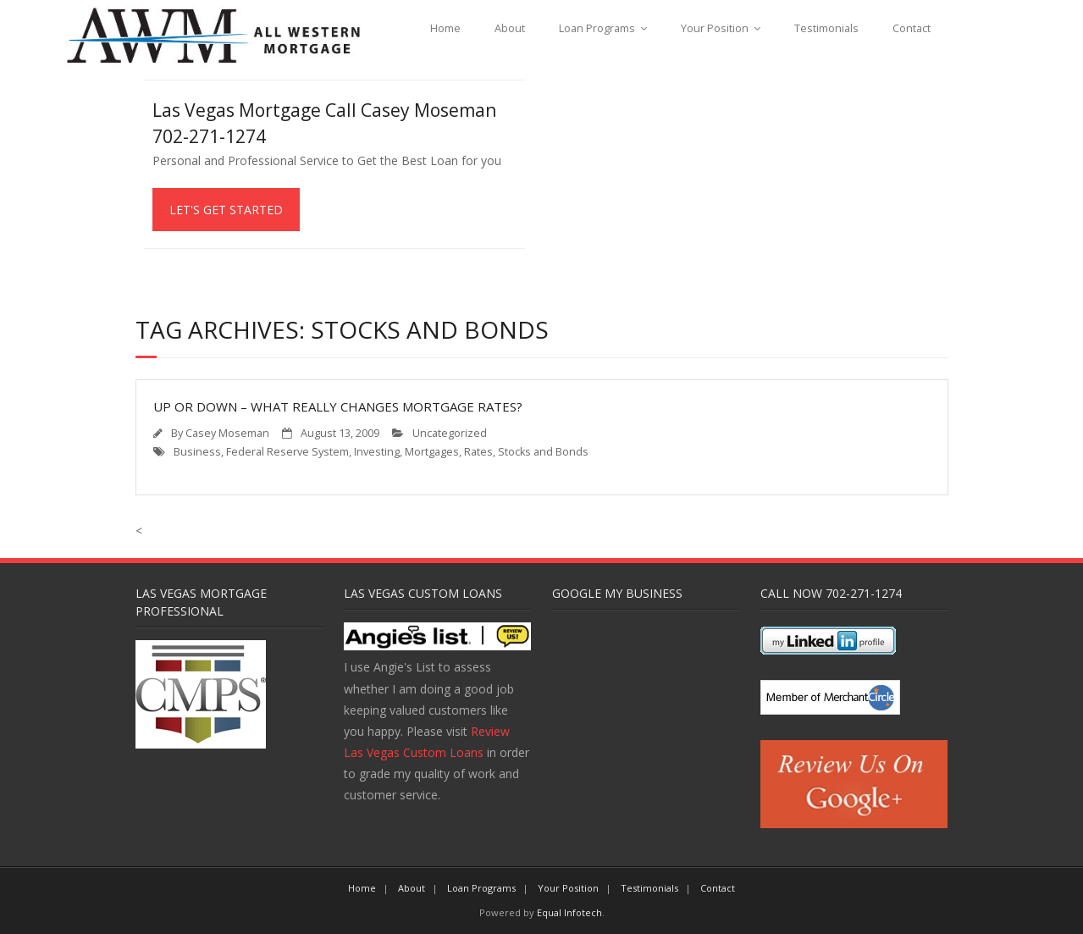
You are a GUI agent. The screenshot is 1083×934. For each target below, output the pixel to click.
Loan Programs (597, 28)
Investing (377, 452)
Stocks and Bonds (543, 452)
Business (197, 452)
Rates (478, 452)
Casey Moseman (227, 433)
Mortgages (432, 452)
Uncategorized (449, 433)
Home (445, 28)
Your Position (715, 28)
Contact (911, 28)
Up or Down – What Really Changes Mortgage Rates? (337, 406)
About (510, 28)
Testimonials (826, 28)
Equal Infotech (569, 912)
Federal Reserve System (287, 452)
